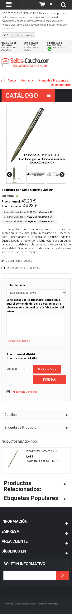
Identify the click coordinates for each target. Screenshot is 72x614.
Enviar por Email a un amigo (23, 267)
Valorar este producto (19, 260)
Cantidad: (12, 368)
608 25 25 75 (56, 47)
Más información (23, 35)
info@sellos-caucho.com (55, 44)
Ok (8, 35)
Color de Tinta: (16, 285)
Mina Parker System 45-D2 (42, 451)
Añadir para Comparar (24, 391)
